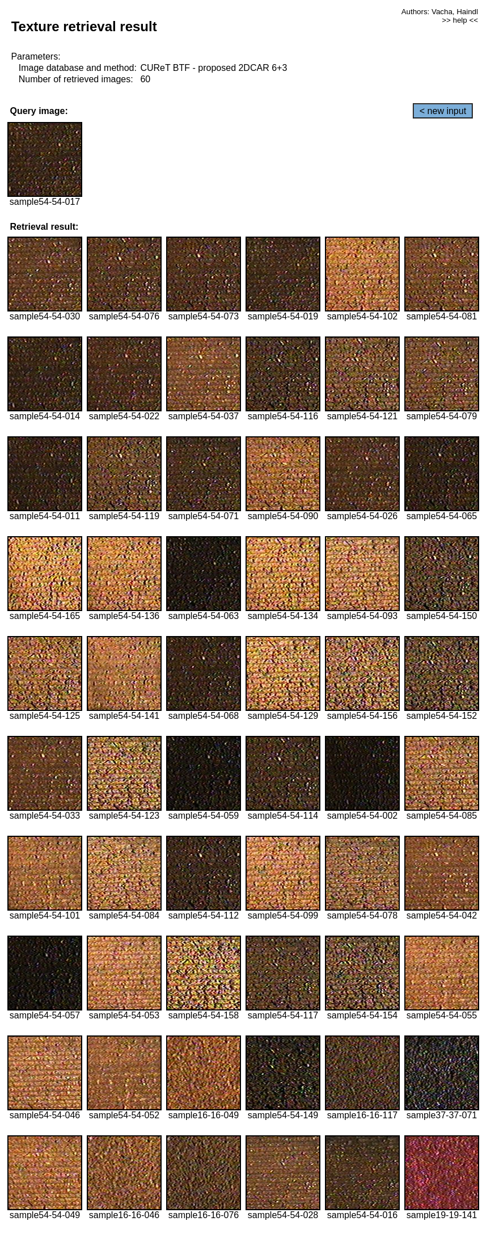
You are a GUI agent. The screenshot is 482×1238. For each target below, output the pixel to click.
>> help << (460, 20)
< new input (443, 111)
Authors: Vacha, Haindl (439, 11)
